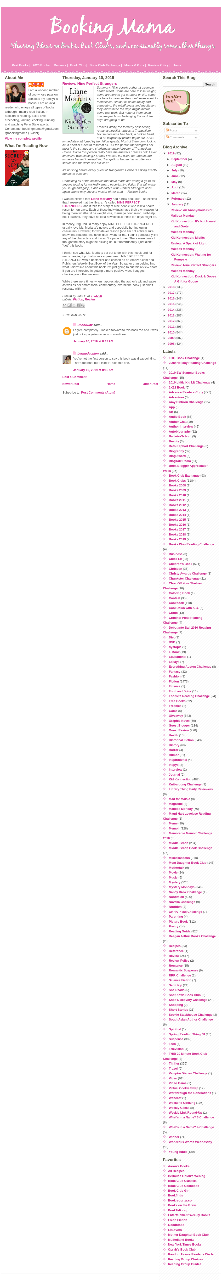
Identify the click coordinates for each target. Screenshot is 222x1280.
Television (176, 1049)
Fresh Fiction (177, 1220)
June (175, 176)
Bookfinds (175, 1195)
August (177, 165)
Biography (176, 451)
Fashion (175, 676)
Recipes (175, 946)
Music (173, 877)
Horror (173, 750)
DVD (172, 642)
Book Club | (78, 65)
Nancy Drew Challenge (185, 892)
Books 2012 (177, 505)
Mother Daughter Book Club (188, 1234)
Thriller (174, 1063)
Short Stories (178, 1009)
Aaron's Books (179, 1166)
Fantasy (174, 671)
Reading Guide (179, 931)
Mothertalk (176, 867)
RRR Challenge (180, 975)
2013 (171, 315)
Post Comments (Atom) (98, 392)
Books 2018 (177, 534)
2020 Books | (42, 65)
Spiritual (175, 1029)
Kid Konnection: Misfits (188, 237)
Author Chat (178, 421)
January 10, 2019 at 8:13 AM (93, 341)
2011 (171, 326)
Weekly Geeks (179, 1108)
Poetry (173, 926)
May (174, 182)
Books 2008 (177, 485)
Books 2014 (177, 515)
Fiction (78, 299)
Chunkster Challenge (184, 578)
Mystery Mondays (181, 887)
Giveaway (176, 715)
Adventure (176, 397)
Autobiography (180, 431)
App (172, 407)
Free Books (177, 701)
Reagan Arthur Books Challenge (192, 936)
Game (173, 711)
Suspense (176, 1039)
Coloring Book (179, 593)
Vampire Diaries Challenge (188, 1073)
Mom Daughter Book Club (187, 862)
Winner (174, 1137)
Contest (174, 598)
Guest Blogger (179, 725)
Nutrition (175, 906)
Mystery (174, 882)
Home (177, 65)
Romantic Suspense (183, 970)
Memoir (174, 828)
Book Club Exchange (184, 475)
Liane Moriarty (101, 199)
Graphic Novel (179, 720)
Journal (174, 774)
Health (173, 735)
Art (171, 412)
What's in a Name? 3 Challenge (191, 1117)
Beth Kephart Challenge (186, 446)
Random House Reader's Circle (191, 1254)
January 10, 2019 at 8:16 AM (93, 370)
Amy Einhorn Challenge (186, 402)
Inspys (174, 765)
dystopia (175, 647)
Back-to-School (180, 436)
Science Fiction (180, 980)
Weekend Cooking (182, 1103)
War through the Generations (190, 1093)
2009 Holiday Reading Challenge (192, 363)
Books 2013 (177, 510)
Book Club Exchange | (106, 65)
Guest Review (179, 730)
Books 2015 (177, 519)
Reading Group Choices (185, 1259)
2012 (171, 321)
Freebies (175, 706)
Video (173, 1078)
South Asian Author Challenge (191, 1019)
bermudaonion (88, 353)
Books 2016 (177, 524)
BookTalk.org (178, 1210)
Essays (174, 662)
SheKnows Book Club (185, 995)
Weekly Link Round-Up (185, 1112)
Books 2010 (177, 495)
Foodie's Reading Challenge (189, 696)
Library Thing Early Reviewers (191, 789)
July (174, 170)
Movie (173, 872)
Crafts (173, 613)
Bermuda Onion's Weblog (186, 1176)
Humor (174, 755)
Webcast (175, 1098)
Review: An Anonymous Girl (191, 210)
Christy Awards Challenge (188, 573)
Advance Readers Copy (186, 392)
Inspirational (178, 759)
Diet (172, 637)
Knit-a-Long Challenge (185, 784)
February (178, 198)
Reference (176, 951)
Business (175, 554)
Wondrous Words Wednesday (190, 1142)
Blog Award (177, 456)
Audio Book (177, 416)
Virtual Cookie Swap (183, 1088)
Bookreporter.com (181, 1200)
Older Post (150, 384)
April (175, 187)
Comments (175, 137)
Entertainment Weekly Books (189, 1215)
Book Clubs (177, 480)
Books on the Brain (182, 1205)
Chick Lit (175, 559)
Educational (177, 657)
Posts (171, 130)
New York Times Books (185, 1244)
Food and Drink (180, 691)
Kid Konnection (180, 779)
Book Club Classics (182, 1181)
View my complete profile (23, 138)
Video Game (178, 1083)
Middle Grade (178, 843)
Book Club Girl (179, 1190)
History (174, 745)
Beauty (174, 441)
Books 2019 (177, 539)
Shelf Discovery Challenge (188, 1000)
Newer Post (71, 384)
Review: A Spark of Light (188, 243)
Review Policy (179, 960)
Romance (176, 965)
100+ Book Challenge (184, 358)
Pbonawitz (85, 325)
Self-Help (175, 985)
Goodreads (176, 1225)
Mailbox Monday (182, 215)
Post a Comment (75, 377)
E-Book (174, 652)
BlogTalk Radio (180, 461)
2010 (171, 332)
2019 (171, 153)
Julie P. (38, 84)
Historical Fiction (181, 740)
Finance (174, 686)
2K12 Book (177, 387)
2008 (171, 343)
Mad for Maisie (179, 799)
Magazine (176, 804)
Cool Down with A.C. (184, 608)
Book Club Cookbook (183, 1186)
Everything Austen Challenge (190, 666)
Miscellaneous (179, 858)
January (177, 204)
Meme (173, 823)
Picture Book (178, 921)
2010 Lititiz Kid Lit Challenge (190, 382)
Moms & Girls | (135, 65)
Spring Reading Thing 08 (187, 1034)
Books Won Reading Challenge (191, 544)
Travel (173, 1068)
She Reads (176, 990)
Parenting (176, 916)
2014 (171, 309)
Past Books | (21, 65)
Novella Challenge (182, 902)
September (179, 159)
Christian (175, 568)
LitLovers (175, 1230)
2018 (171, 287)
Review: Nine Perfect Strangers (90, 83)
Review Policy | (159, 65)
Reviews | (61, 65)
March (176, 193)
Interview (175, 769)
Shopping (176, 1005)
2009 (171, 338)
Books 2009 (177, 490)
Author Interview (181, 426)
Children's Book (180, 564)
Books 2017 (177, 529)
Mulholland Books (181, 1239)
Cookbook (176, 603)
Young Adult (178, 1152)
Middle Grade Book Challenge (190, 848)
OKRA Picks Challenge (185, 911)
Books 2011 (177, 500)
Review (90, 299)
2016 (171, 298)
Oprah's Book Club (182, 1249)
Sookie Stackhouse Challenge (190, 1014)
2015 (171, 304)
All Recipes (176, 1171)
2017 (171, 292)
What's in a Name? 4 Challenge (191, 1127)
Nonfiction (176, 897)
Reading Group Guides (184, 1264)
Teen (172, 1044)
